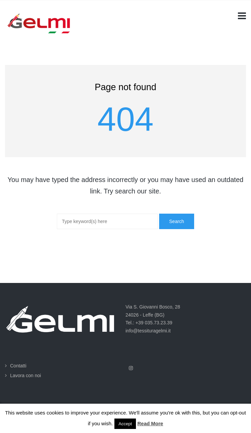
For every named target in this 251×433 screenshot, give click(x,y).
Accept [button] (125, 423)
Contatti (18, 365)
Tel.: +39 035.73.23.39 (149, 322)
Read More (150, 423)
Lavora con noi (25, 375)
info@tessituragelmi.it (148, 330)
